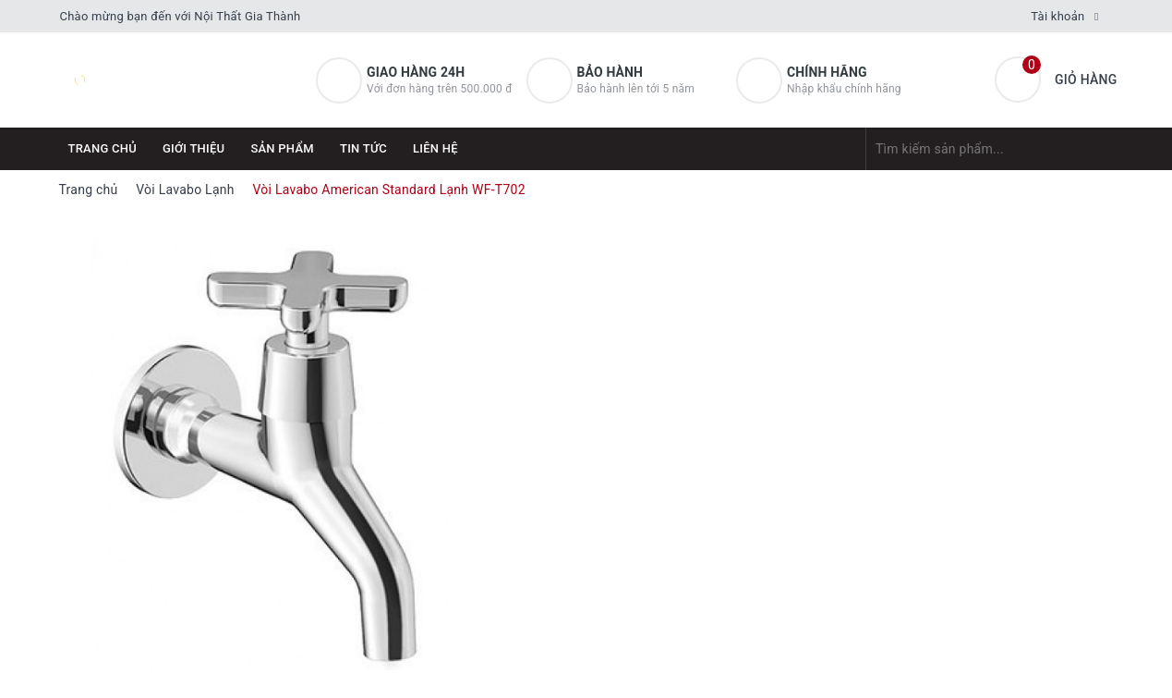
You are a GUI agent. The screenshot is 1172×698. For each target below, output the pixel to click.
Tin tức (363, 148)
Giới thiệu (193, 148)
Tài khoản (1057, 16)
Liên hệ (435, 148)
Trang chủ (103, 148)
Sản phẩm (282, 148)
